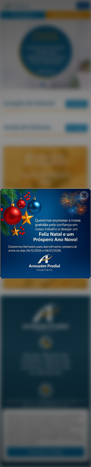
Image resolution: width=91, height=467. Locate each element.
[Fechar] (84, 195)
